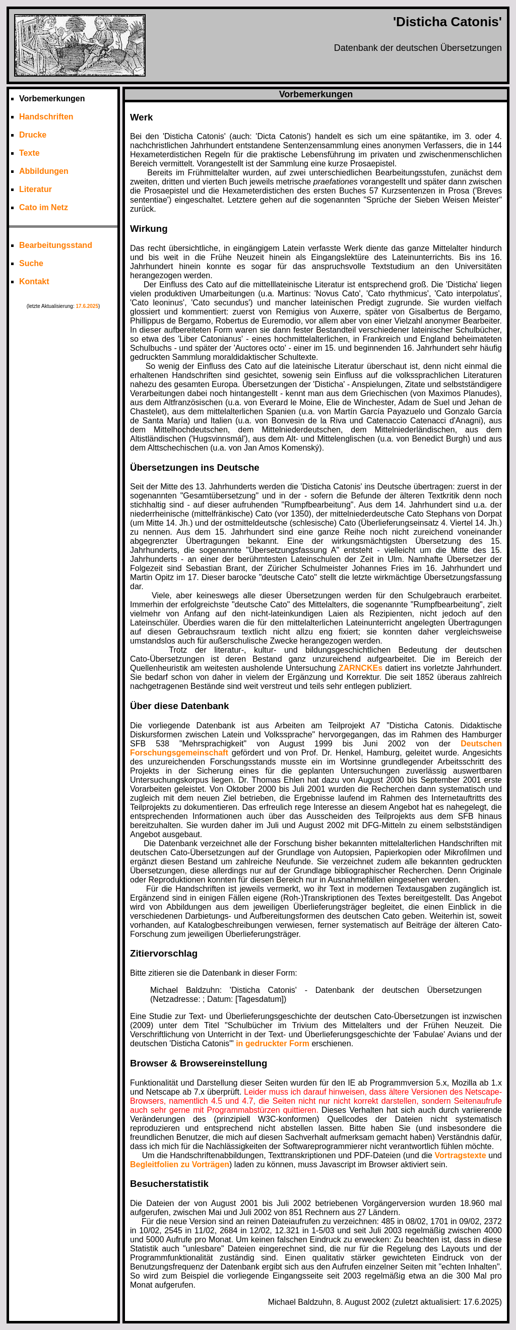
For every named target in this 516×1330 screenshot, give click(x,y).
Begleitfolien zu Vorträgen (179, 1164)
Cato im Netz (43, 207)
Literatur (35, 189)
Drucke (32, 135)
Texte (29, 153)
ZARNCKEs (360, 668)
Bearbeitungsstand (55, 245)
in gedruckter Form (272, 1043)
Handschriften (46, 116)
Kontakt (34, 281)
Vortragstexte (460, 1155)
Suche (31, 263)
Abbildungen (44, 171)
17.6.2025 (87, 306)
